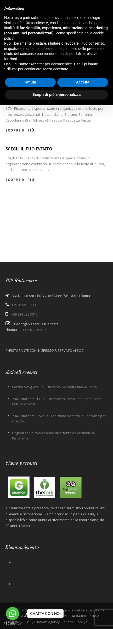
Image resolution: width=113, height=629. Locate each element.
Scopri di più (20, 130)
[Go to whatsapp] (12, 613)
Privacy (67, 622)
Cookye (82, 622)
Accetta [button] (82, 82)
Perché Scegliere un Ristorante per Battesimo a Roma (54, 387)
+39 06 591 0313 (24, 304)
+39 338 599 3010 (24, 314)
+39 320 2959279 (33, 329)
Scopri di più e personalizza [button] (56, 94)
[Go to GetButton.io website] (12, 623)
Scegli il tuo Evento (28, 149)
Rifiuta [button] (30, 82)
